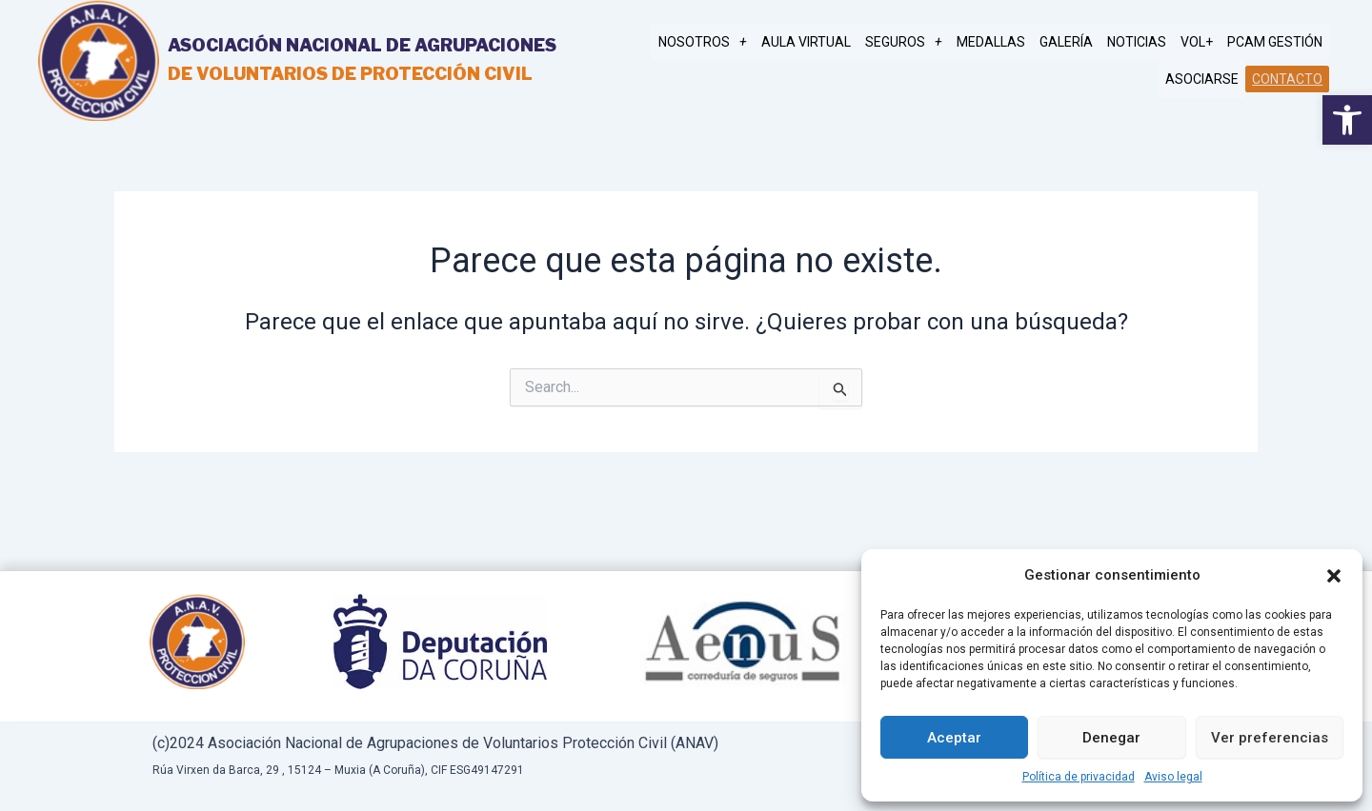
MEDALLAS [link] (1003, 42)
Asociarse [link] (1204, 79)
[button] (1333, 575)
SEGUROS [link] (919, 42)
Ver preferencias (1269, 737)
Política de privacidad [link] (1078, 776)
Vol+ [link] (1200, 42)
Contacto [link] (1288, 78)
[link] (1347, 120)
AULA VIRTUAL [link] (824, 42)
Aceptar (954, 737)
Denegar (1111, 737)
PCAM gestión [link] (1275, 42)
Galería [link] (1075, 42)
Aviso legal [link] (1173, 776)
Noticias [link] (1143, 42)
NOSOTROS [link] (723, 42)
